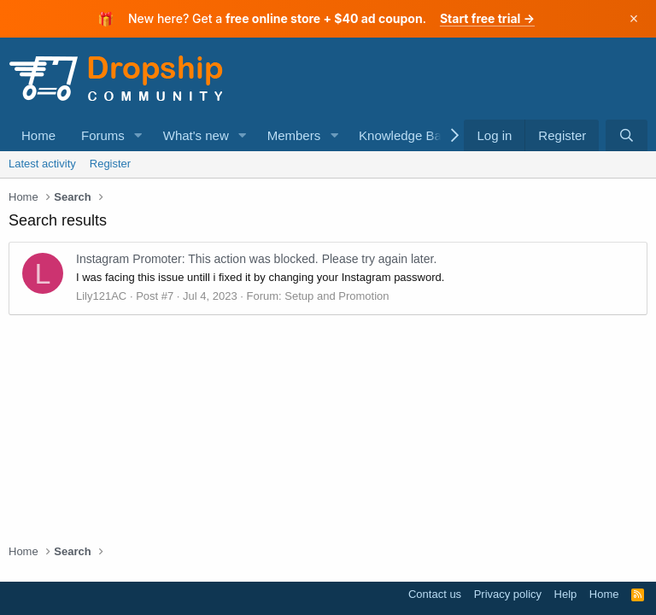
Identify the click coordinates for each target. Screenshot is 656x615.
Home (38, 135)
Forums (103, 135)
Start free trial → (487, 18)
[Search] (626, 135)
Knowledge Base (407, 135)
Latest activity (42, 163)
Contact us (434, 594)
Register (110, 163)
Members (294, 135)
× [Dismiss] (634, 18)
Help (565, 594)
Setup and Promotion (336, 296)
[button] (138, 135)
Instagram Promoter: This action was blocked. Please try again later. (256, 259)
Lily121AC (101, 296)
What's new (196, 135)
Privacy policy (508, 594)
